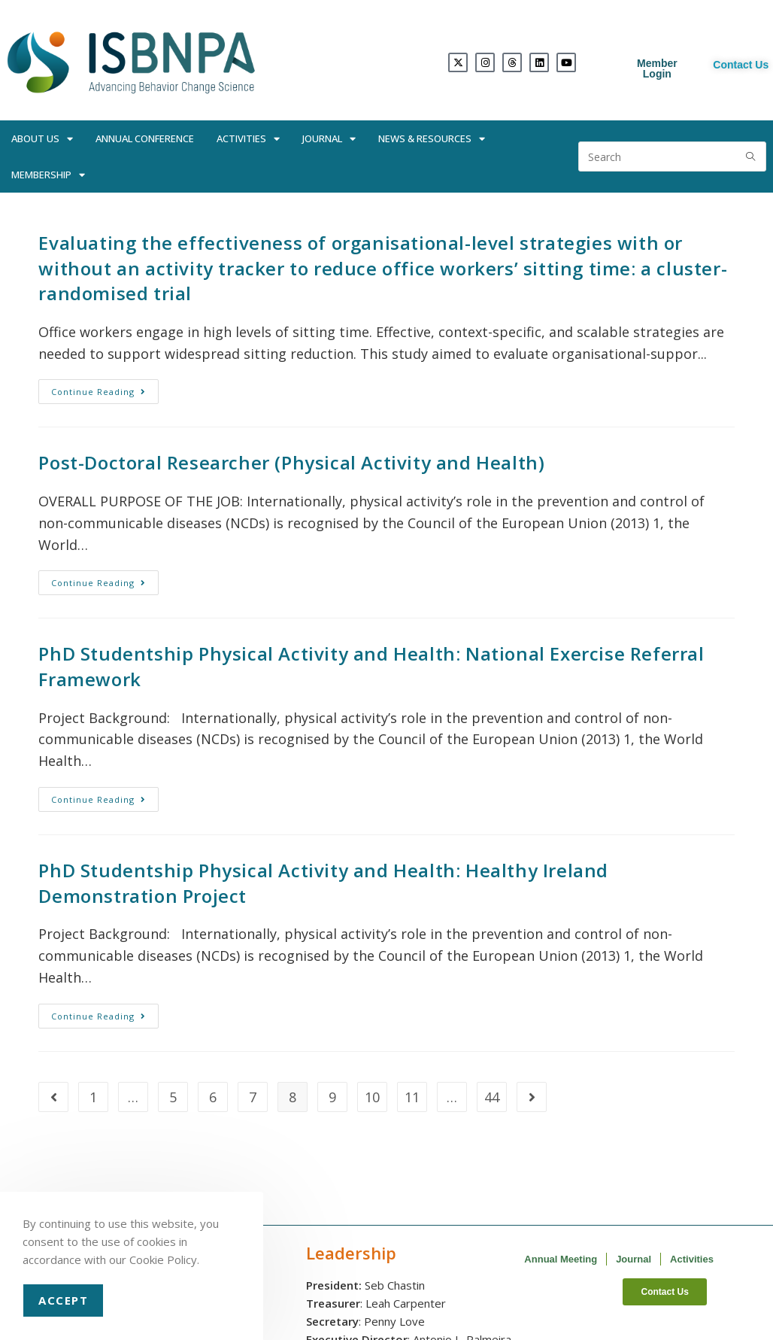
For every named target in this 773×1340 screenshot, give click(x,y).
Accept (63, 1300)
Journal (329, 138)
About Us (42, 138)
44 (491, 1097)
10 (372, 1097)
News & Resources (431, 138)
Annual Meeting (560, 1259)
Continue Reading (105, 388)
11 (412, 1097)
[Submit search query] (751, 156)
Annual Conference (144, 138)
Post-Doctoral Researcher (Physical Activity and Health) (291, 462)
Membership (48, 175)
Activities (248, 138)
